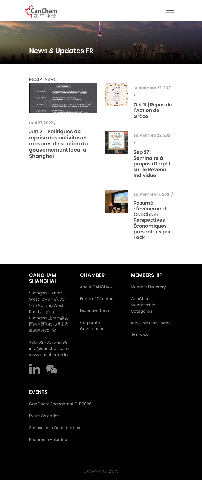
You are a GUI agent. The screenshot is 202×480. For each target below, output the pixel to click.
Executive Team (95, 310)
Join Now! (140, 335)
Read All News (42, 79)
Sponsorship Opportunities (54, 428)
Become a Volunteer (49, 439)
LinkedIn (34, 369)
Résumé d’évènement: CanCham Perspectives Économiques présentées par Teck (152, 220)
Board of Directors (97, 299)
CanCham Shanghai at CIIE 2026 (60, 404)
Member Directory (148, 287)
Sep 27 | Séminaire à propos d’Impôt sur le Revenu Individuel (152, 164)
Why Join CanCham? (151, 323)
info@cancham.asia (49, 348)
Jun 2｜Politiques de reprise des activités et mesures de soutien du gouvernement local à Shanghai (58, 143)
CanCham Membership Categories (143, 305)
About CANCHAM (96, 287)
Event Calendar (44, 416)
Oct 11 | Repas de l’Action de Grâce (153, 110)
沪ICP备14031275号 (101, 471)
